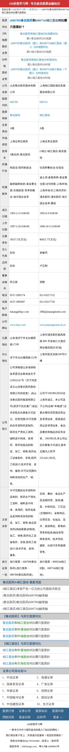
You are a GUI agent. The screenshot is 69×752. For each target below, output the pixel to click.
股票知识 (41, 710)
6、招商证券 (45, 690)
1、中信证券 (10, 677)
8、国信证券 (45, 697)
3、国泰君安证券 (13, 684)
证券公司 (25, 710)
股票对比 (33, 9)
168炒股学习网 (18, 3)
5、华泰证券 (10, 690)
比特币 (41, 717)
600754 (43, 102)
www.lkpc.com (18, 325)
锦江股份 (45, 115)
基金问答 (25, 717)
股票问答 (58, 710)
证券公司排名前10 (14, 671)
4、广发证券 (45, 684)
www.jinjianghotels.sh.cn (53, 325)
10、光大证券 (45, 704)
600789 (14, 102)
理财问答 (8, 717)
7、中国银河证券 (13, 697)
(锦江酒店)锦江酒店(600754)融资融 (25, 608)
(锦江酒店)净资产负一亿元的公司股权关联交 (32, 588)
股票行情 (8, 710)
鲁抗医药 (15, 115)
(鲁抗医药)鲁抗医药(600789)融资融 (25, 595)
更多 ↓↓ (58, 717)
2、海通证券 (45, 677)
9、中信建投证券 (13, 704)
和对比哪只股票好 (26, 622)
